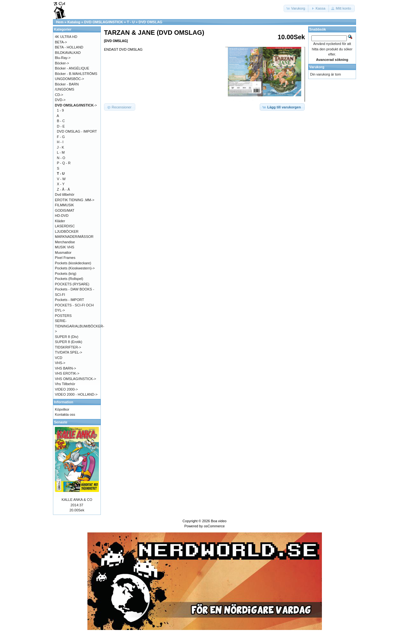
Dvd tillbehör (64, 194)
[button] (296, 8)
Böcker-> (62, 63)
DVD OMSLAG (150, 22)
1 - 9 (60, 110)
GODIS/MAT (64, 210)
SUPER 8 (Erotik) (68, 342)
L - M (61, 152)
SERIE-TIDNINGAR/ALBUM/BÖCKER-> (79, 326)
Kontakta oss (65, 414)
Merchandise (65, 242)
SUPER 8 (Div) (66, 337)
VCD (58, 358)
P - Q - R (64, 163)
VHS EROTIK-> (67, 373)
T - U (131, 22)
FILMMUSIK (64, 205)
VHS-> (60, 363)
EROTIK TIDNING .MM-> (74, 200)
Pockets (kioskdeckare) (73, 263)
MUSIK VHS (64, 247)
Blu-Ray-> (63, 58)
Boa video (219, 521)
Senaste (60, 422)
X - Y (60, 184)
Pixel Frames (65, 258)
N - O (61, 158)
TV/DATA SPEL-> (68, 352)
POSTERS (63, 316)
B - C (61, 121)
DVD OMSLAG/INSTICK (103, 22)
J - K (60, 147)
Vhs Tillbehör (65, 384)
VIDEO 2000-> (66, 389)
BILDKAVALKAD (68, 53)
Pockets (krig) (65, 273)
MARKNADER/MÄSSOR (74, 236)
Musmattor (63, 252)
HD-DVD (62, 215)
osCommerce (214, 526)
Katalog (73, 22)
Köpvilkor (62, 409)
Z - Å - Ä (63, 189)
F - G (61, 137)
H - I (60, 142)
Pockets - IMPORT (69, 300)
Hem (59, 22)
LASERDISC (65, 226)
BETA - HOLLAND (69, 47)
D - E (61, 126)
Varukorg (316, 67)
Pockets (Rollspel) (69, 279)
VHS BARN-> (65, 368)
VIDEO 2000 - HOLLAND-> (76, 394)
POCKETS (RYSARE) (72, 284)
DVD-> (60, 100)
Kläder (60, 221)
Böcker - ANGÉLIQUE (72, 68)
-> (76, 105)
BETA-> (61, 42)
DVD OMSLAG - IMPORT (77, 131)
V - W (61, 179)
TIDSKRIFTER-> (68, 347)
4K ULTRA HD (66, 37)
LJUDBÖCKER (66, 231)
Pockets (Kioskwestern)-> (75, 268)
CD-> (59, 95)
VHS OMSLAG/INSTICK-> (75, 379)
